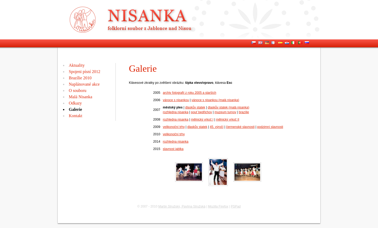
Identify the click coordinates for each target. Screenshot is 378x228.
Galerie (75, 109)
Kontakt (75, 115)
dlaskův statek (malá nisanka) (228, 107)
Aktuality (77, 65)
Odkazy (75, 103)
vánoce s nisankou (176, 100)
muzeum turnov (225, 112)
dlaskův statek (195, 107)
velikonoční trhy (174, 127)
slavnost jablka (173, 149)
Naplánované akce (84, 84)
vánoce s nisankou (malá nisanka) (215, 100)
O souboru (77, 90)
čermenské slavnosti (240, 127)
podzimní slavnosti (270, 127)
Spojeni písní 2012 (84, 71)
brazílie (244, 112)
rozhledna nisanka (175, 112)
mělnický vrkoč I (202, 119)
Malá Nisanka (80, 97)
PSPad (235, 206)
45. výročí (216, 127)
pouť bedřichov (201, 112)
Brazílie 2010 (80, 78)
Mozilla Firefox (218, 206)
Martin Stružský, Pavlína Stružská (181, 206)
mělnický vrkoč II (227, 119)
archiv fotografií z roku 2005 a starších (189, 93)
